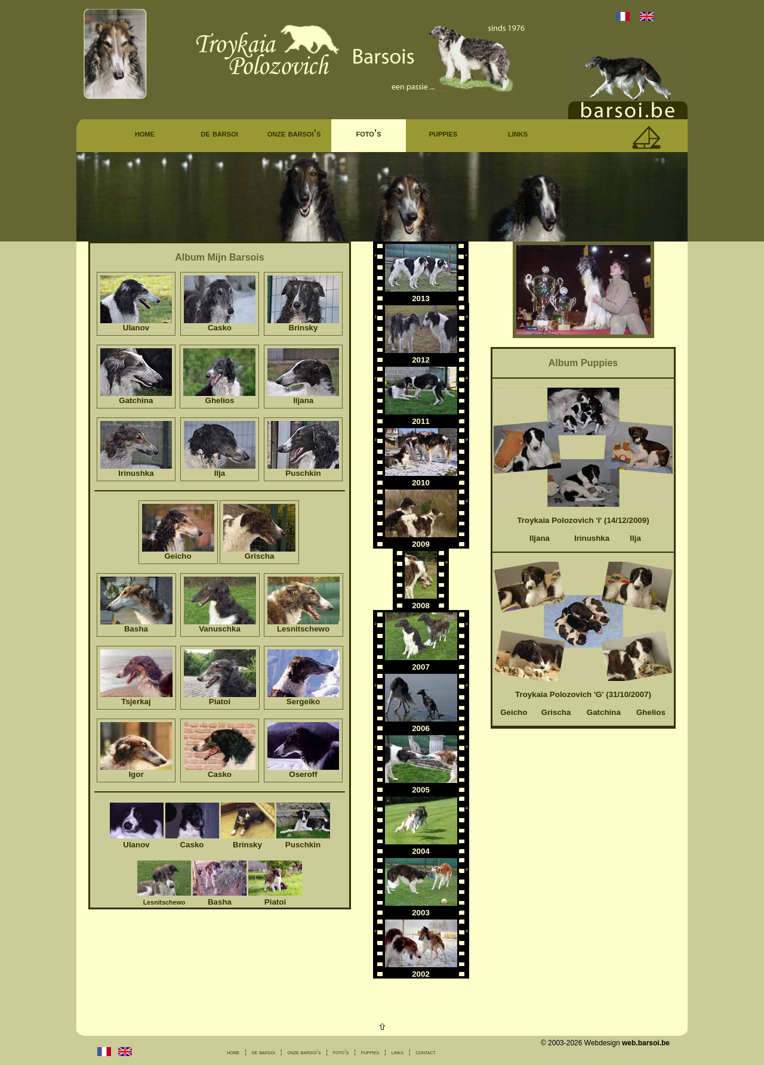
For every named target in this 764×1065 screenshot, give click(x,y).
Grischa (556, 712)
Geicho (513, 712)
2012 (421, 359)
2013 (421, 298)
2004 (421, 851)
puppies (443, 133)
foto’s (368, 133)
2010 (421, 482)
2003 (421, 912)
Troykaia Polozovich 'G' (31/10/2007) (583, 694)
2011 (421, 421)
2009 (421, 544)
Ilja (635, 538)
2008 (421, 605)
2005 (421, 789)
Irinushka (591, 538)
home (145, 133)
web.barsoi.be (646, 1043)
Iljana (539, 538)
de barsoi (219, 133)
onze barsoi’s (294, 133)
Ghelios (651, 712)
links (518, 133)
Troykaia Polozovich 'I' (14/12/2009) (583, 520)
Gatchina (604, 712)
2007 (421, 666)
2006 (421, 728)
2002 (421, 974)
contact (425, 1051)
